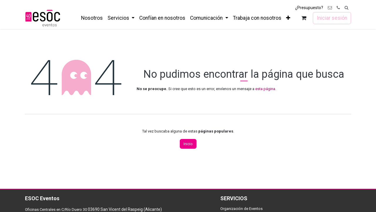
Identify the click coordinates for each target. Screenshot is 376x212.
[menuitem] (92, 18)
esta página (265, 89)
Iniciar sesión (332, 18)
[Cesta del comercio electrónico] (303, 18)
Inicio (188, 144)
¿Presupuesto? (309, 7)
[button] (346, 7)
